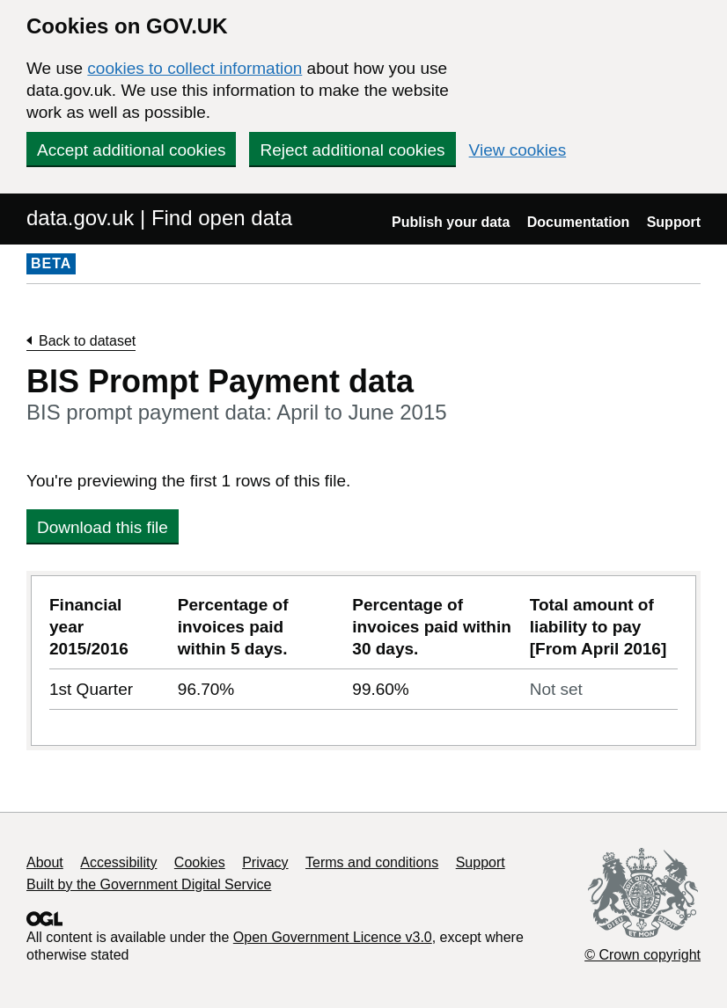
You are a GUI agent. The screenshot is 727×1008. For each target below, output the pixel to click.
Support (674, 222)
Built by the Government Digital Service (148, 884)
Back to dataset (87, 340)
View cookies (518, 150)
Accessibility (118, 862)
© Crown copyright (642, 954)
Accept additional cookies (131, 150)
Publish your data (451, 222)
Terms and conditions (371, 862)
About (44, 862)
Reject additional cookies (352, 150)
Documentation (578, 222)
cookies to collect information (194, 68)
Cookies (199, 862)
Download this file (102, 527)
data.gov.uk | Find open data (159, 218)
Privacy (265, 862)
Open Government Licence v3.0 (332, 937)
